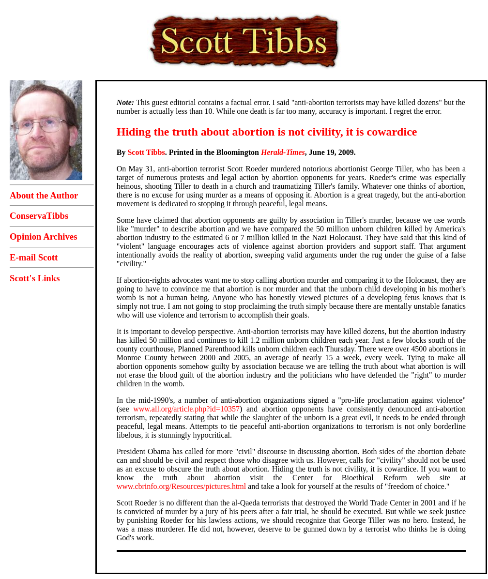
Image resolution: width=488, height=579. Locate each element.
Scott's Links (35, 278)
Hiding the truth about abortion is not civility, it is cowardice (267, 131)
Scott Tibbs (146, 152)
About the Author (44, 195)
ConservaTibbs (39, 216)
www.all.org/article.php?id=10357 (186, 409)
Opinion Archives (43, 236)
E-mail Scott (34, 257)
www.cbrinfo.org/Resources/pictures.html (181, 486)
